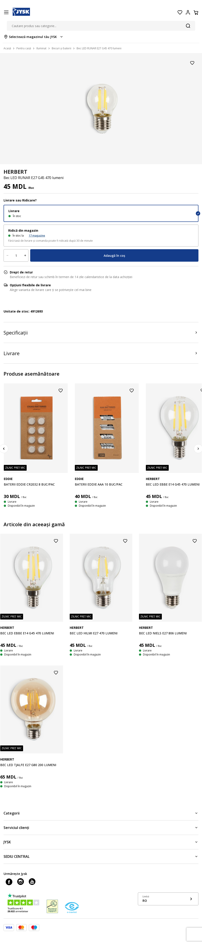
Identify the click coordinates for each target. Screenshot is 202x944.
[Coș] (195, 12)
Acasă (7, 48)
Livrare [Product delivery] (12, 353)
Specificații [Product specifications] (16, 332)
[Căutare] (188, 26)
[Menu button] (6, 12)
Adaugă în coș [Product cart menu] (114, 255)
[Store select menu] (34, 36)
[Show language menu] (168, 898)
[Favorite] (179, 12)
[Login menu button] (187, 12)
